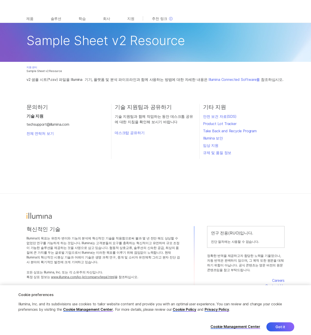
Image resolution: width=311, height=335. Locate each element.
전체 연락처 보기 (40, 133)
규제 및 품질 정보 (217, 152)
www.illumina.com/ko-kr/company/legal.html (83, 277)
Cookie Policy (184, 312)
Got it (280, 329)
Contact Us (275, 286)
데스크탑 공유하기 (129, 132)
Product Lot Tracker (220, 123)
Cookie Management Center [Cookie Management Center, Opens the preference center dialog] (235, 330)
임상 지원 (210, 145)
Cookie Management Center (88, 312)
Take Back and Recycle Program (230, 131)
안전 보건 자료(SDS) (220, 116)
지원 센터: (32, 67)
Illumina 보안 (213, 138)
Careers (278, 280)
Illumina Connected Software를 (234, 79)
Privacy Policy (217, 312)
